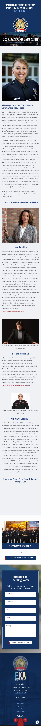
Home (20, 701)
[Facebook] (16, 720)
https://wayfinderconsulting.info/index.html (16, 385)
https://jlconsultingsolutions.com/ (13, 311)
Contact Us (20, 706)
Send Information (20, 642)
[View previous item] (16, 552)
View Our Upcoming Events (20, 558)
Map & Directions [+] (20, 693)
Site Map (20, 709)
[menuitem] (20, 700)
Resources (20, 703)
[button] (37, 722)
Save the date (20, 10)
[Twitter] (25, 720)
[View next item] (24, 552)
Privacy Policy (20, 711)
